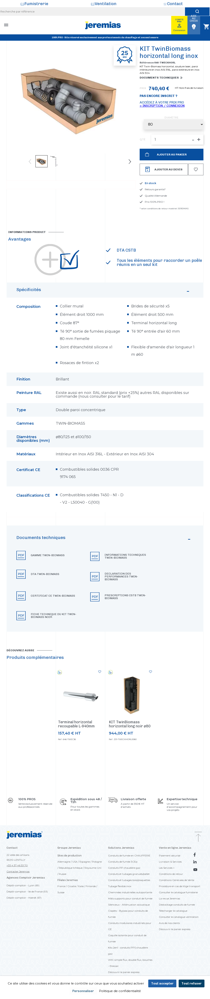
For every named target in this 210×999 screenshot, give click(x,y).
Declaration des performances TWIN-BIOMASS (121, 576)
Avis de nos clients (169, 923)
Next (130, 161)
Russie (62, 873)
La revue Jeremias (169, 898)
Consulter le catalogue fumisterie (178, 892)
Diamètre (171, 117)
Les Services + (167, 867)
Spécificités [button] (103, 291)
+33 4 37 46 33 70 (17, 865)
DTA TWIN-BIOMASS (45, 574)
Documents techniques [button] (159, 77)
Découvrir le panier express (123, 972)
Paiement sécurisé (169, 855)
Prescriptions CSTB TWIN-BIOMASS (125, 597)
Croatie (71, 886)
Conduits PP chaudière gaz (124, 867)
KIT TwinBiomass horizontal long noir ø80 (130, 724)
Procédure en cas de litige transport (179, 886)
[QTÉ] (177, 139)
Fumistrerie (36, 3)
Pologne (97, 861)
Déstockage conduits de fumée (177, 904)
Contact (175, 3)
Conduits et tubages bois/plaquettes (129, 880)
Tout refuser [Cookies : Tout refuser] (191, 983)
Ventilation (105, 3)
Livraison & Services (170, 861)
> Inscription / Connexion (162, 106)
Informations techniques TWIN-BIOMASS (125, 556)
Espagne (85, 861)
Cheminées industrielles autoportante (130, 892)
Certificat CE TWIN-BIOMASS (53, 595)
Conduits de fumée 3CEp (122, 861)
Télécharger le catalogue (173, 910)
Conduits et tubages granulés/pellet (129, 873)
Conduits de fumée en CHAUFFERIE (129, 855)
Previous (30, 161)
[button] (105, 578)
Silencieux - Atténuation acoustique (129, 904)
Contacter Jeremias (18, 871)
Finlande (91, 886)
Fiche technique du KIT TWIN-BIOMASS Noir (53, 616)
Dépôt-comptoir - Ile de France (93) (27, 891)
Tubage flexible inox (119, 886)
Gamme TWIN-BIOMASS (48, 555)
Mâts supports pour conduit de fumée (130, 898)
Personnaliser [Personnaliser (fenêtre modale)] (83, 991)
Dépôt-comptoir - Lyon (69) (23, 885)
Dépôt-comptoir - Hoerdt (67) (24, 897)
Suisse (60, 892)
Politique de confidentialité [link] (120, 991)
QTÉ (142, 139)
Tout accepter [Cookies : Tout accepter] (162, 983)
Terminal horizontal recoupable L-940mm (76, 724)
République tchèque (70, 867)
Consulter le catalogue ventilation (179, 916)
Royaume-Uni (92, 867)
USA (75, 861)
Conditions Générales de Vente (176, 880)
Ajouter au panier (171, 154)
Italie (81, 886)
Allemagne (63, 861)
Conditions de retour (171, 873)
